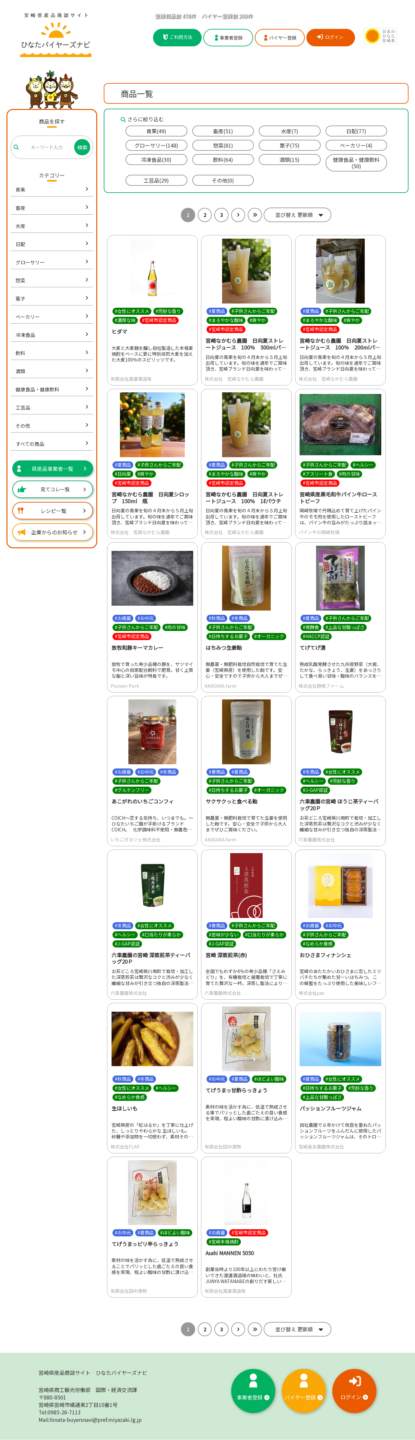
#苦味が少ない (224, 934)
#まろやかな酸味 (226, 320)
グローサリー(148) (156, 145)
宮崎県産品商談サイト (93, 1373)
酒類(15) (289, 159)
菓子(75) (289, 145)
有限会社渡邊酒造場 (131, 378)
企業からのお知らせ (52, 532)
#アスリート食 (318, 473)
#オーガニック (269, 636)
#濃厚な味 (125, 320)
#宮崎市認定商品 (159, 320)
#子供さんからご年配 (253, 311)
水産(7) (289, 131)
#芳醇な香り (168, 311)
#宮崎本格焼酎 (224, 1241)
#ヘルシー (363, 464)
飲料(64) (223, 159)
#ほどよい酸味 (269, 1079)
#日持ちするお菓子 (228, 636)
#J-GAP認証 (315, 790)
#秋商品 (217, 618)
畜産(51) (223, 131)
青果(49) (156, 131)
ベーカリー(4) (356, 145)
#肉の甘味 (349, 473)
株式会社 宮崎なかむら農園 (234, 378)
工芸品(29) (156, 180)
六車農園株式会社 (317, 839)
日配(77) (356, 131)
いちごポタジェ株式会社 (135, 839)
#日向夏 (123, 473)
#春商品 (217, 771)
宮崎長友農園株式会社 (321, 1146)
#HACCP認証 (316, 636)
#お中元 (145, 618)
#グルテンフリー (132, 790)
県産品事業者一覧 (52, 468)
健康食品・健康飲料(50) (356, 163)
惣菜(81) (223, 145)
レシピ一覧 (52, 511)
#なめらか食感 (318, 943)
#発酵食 (311, 627)
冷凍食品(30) (156, 159)
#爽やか (258, 320)
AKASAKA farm (220, 686)
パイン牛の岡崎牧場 (319, 532)
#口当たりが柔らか (161, 934)
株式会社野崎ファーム (321, 686)
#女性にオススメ (132, 311)
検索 (82, 147)
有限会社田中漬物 (223, 1146)
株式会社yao (312, 993)
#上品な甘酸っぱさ (345, 627)
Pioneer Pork (125, 686)
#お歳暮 (123, 618)
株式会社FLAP (125, 1146)
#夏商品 (217, 311)
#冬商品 (239, 618)
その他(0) (223, 180)
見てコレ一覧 (52, 489)
